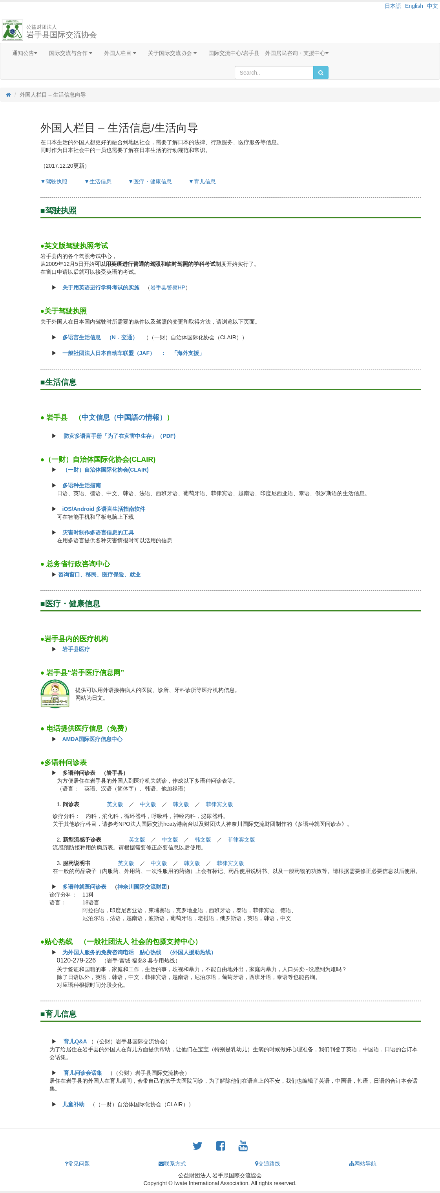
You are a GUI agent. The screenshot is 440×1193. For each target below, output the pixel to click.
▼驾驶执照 (54, 181)
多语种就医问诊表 (84, 887)
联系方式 (172, 1163)
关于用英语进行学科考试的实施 (100, 287)
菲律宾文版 (219, 804)
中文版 (148, 804)
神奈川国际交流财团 (142, 887)
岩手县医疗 (76, 649)
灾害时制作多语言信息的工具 (98, 532)
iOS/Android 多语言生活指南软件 (104, 509)
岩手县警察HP (167, 287)
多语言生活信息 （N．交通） (100, 337)
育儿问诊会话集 (83, 1073)
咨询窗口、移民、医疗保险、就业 (99, 574)
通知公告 (24, 53)
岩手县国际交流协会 (61, 31)
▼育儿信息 (202, 181)
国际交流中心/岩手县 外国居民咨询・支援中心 (268, 53)
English (414, 6)
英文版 (115, 804)
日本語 (393, 6)
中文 (432, 6)
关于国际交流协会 (172, 53)
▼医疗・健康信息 (150, 181)
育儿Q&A (75, 1041)
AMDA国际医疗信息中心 (92, 739)
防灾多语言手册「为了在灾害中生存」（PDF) (119, 436)
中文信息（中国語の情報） (124, 417)
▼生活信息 (97, 181)
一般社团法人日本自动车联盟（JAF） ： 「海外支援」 (133, 353)
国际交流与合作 (70, 53)
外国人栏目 (120, 53)
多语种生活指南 (81, 485)
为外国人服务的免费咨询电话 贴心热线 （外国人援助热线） (139, 952)
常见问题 (77, 1163)
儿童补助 (73, 1104)
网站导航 (362, 1163)
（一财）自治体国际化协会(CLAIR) (105, 470)
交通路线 (267, 1163)
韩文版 (181, 804)
